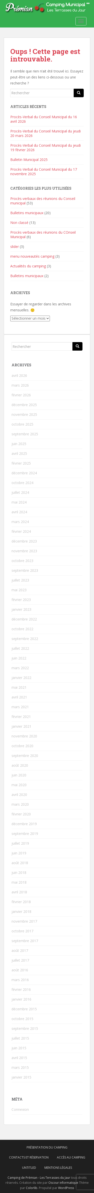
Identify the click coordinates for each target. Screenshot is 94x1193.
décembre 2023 (24, 541)
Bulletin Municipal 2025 (29, 159)
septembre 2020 (25, 755)
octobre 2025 (22, 424)
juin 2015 (19, 1048)
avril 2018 (19, 892)
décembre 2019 (24, 823)
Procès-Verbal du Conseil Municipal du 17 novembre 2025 (43, 171)
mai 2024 (19, 502)
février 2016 (21, 989)
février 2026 (21, 395)
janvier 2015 (21, 1077)
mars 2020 (20, 804)
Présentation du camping (47, 1147)
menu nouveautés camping (32, 256)
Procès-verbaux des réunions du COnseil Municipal (43, 234)
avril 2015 (19, 1057)
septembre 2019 (25, 833)
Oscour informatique (63, 1183)
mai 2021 (19, 687)
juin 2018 (19, 872)
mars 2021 (20, 706)
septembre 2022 (25, 638)
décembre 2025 (24, 404)
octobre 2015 (22, 1018)
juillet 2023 (20, 580)
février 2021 (21, 716)
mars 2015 (20, 1067)
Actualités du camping (28, 266)
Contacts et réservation (29, 1157)
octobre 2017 (22, 931)
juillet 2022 (20, 648)
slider (14, 246)
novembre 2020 (24, 736)
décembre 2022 (24, 619)
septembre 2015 (25, 1028)
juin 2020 (19, 775)
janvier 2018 (21, 911)
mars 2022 (20, 667)
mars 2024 (20, 521)
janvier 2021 (21, 726)
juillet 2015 (20, 1038)
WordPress (66, 1188)
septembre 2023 (25, 570)
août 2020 (20, 765)
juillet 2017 (20, 960)
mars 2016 (20, 979)
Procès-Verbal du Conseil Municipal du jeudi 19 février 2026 (45, 147)
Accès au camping (71, 1157)
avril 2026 (19, 375)
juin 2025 (19, 443)
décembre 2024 (24, 473)
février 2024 (21, 531)
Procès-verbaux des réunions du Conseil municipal (42, 200)
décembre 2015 (24, 1009)
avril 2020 (19, 794)
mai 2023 (19, 590)
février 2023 (21, 599)
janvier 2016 (21, 999)
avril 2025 (19, 453)
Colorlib (31, 1188)
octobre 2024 (22, 482)
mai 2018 (19, 882)
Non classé (19, 222)
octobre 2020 (22, 745)
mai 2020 (19, 784)
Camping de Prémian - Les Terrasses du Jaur (39, 1178)
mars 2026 (20, 385)
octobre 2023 (22, 560)
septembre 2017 (25, 940)
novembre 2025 (24, 414)
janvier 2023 (21, 609)
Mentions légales (58, 1168)
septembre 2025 (25, 434)
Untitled (29, 1168)
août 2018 (20, 862)
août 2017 (20, 950)
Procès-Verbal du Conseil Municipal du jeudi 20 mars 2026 (45, 133)
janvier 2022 (21, 677)
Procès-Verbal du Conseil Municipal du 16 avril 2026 (43, 119)
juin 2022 (19, 658)
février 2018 (21, 901)
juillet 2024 (20, 492)
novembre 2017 (24, 921)
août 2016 (20, 970)
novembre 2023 (24, 551)
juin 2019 (19, 853)
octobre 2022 (22, 628)
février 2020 (21, 814)
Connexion (20, 1109)
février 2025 (21, 463)
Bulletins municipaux (26, 212)
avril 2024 (19, 512)
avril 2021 (19, 697)
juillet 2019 (20, 843)
